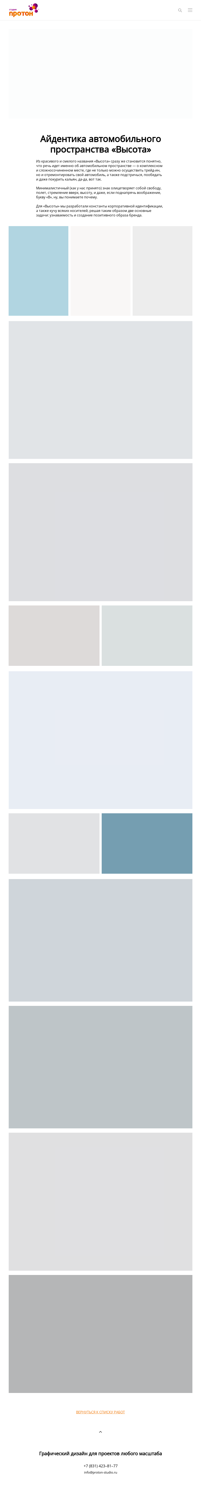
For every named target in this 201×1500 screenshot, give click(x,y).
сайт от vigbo (100, 1490)
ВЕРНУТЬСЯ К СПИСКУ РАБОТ (100, 1412)
